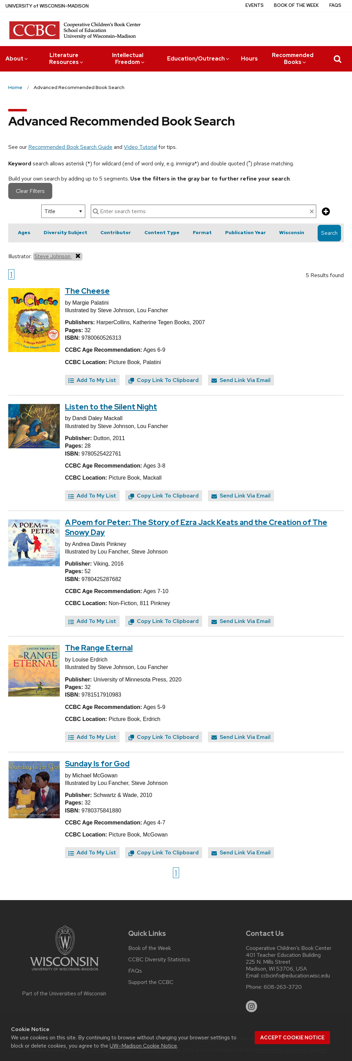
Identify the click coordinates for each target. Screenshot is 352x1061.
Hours (249, 58)
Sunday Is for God (97, 764)
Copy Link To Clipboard (164, 380)
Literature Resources (66, 59)
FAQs (335, 5)
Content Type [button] (161, 232)
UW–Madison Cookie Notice (143, 1045)
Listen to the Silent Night (111, 407)
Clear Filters (30, 191)
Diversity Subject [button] (65, 232)
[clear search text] (312, 212)
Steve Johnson (57, 256)
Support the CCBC (150, 982)
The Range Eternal (99, 648)
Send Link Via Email (241, 380)
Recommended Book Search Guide (70, 147)
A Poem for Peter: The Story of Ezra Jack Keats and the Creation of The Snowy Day (196, 527)
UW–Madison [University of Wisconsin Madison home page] (47, 6)
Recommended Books (293, 59)
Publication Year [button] (245, 232)
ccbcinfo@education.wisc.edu (295, 975)
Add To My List (92, 380)
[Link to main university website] (64, 971)
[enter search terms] (203, 211)
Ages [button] (24, 232)
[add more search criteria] (326, 212)
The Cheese (87, 291)
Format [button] (202, 232)
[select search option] (63, 211)
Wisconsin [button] (291, 232)
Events (254, 5)
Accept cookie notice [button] (292, 1037)
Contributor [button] (115, 232)
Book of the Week (296, 5)
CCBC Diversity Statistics (159, 959)
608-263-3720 (283, 987)
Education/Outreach (198, 58)
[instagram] (251, 1006)
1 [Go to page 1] (11, 274)
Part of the (64, 993)
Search (329, 233)
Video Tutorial (140, 147)
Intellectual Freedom (129, 59)
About (17, 58)
